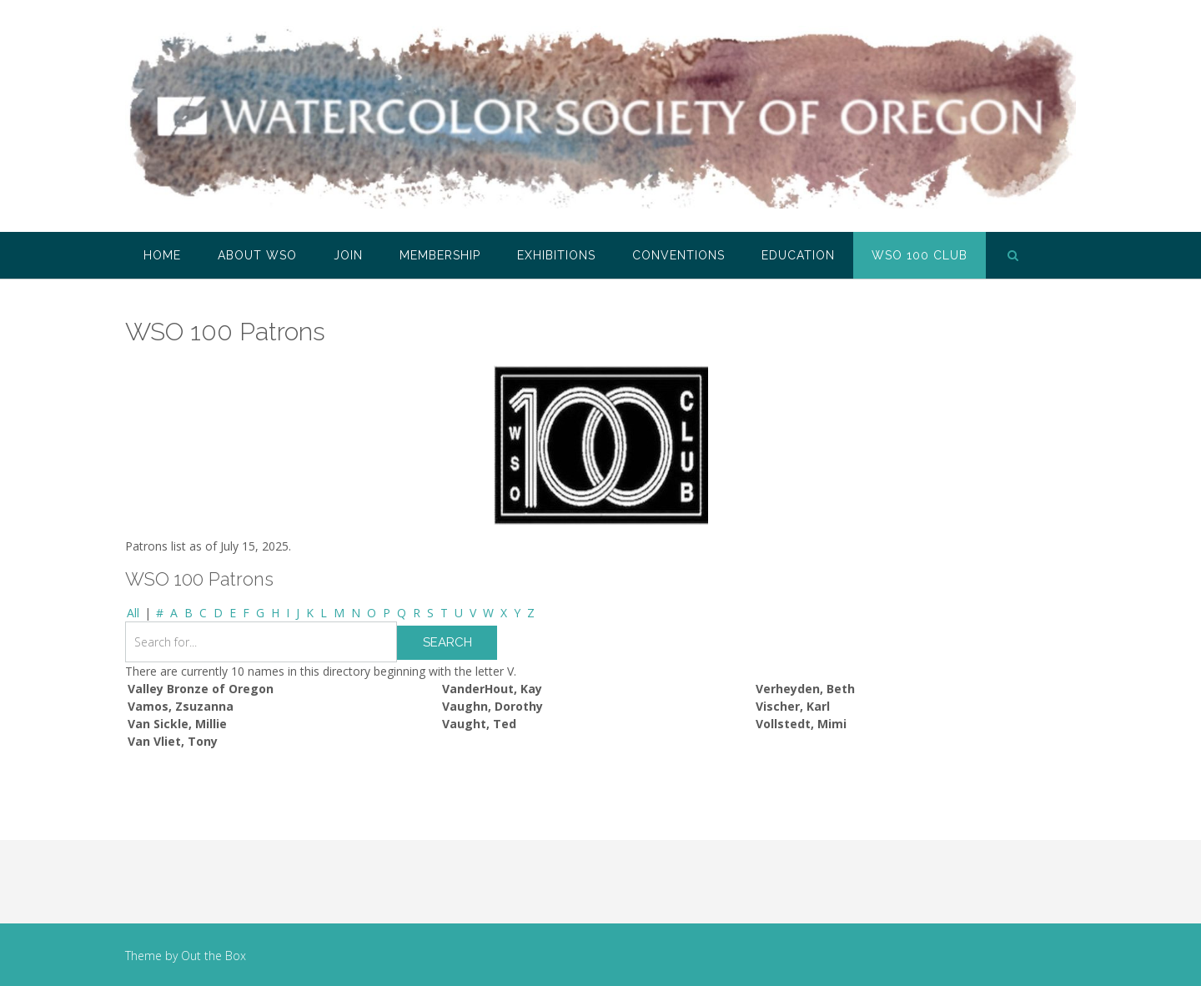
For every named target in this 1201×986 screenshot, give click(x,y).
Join (348, 255)
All (133, 613)
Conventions (678, 255)
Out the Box (213, 955)
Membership (439, 255)
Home (162, 255)
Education (798, 255)
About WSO (257, 255)
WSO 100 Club (919, 255)
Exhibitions (556, 255)
